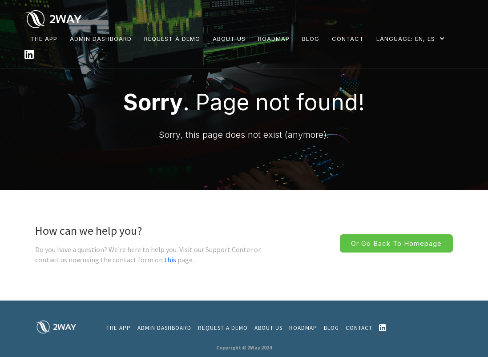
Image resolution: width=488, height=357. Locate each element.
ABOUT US (229, 38)
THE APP (43, 38)
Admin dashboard (101, 38)
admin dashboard (164, 328)
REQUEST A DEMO (172, 38)
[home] (54, 18)
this (170, 259)
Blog (331, 328)
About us (268, 328)
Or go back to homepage (396, 243)
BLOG (310, 38)
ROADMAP (274, 38)
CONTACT (348, 38)
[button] (412, 38)
